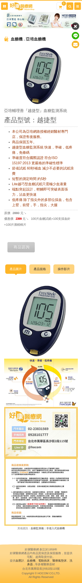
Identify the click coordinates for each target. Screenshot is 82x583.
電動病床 (44, 560)
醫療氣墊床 (59, 560)
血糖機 (31, 560)
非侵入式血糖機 (55, 528)
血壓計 (20, 560)
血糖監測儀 (37, 528)
